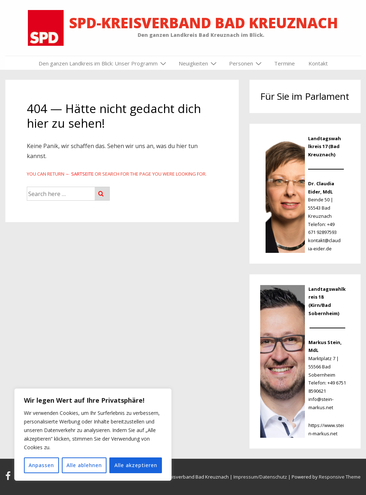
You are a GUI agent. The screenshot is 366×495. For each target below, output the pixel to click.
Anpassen (41, 465)
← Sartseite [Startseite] (79, 174)
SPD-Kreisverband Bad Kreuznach (203, 23)
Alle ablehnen (84, 465)
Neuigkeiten (198, 63)
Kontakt (318, 63)
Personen (246, 63)
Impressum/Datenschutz (260, 477)
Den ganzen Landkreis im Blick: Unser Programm (103, 63)
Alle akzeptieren (135, 465)
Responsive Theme (340, 477)
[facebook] (9, 478)
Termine (284, 63)
